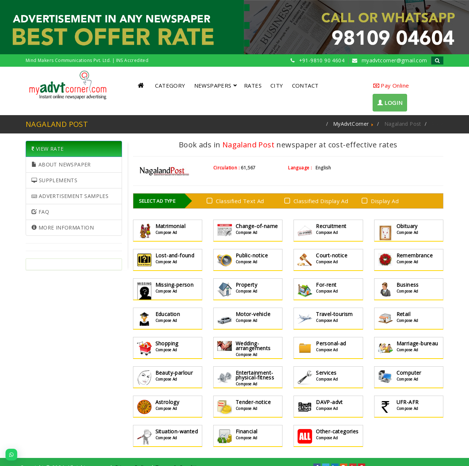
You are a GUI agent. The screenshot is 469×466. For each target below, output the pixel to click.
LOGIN (390, 102)
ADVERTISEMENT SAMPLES (70, 195)
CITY (276, 85)
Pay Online (391, 85)
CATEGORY (170, 85)
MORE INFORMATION (63, 227)
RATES (253, 85)
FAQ (40, 211)
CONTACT (305, 85)
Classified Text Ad (237, 200)
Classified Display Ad (317, 200)
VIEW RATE (47, 148)
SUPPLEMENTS (54, 180)
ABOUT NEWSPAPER (61, 164)
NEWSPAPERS (215, 85)
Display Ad (381, 200)
